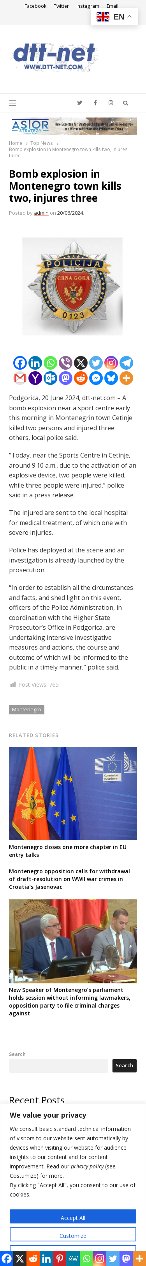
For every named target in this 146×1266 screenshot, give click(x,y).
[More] (126, 378)
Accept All (73, 1217)
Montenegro (26, 709)
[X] (81, 363)
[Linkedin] (35, 363)
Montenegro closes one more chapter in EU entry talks (68, 850)
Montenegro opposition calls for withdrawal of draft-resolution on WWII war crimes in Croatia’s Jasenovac (69, 878)
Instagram (87, 6)
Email (112, 6)
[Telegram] (126, 363)
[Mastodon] (65, 378)
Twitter (61, 6)
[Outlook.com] (50, 378)
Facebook (35, 6)
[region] (73, 1184)
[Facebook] (20, 363)
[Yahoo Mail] (35, 378)
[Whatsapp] (50, 363)
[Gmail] (20, 378)
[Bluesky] (111, 378)
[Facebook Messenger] (96, 378)
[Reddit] (81, 378)
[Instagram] (111, 363)
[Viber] (65, 363)
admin (41, 212)
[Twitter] (96, 363)
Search (17, 1054)
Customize (73, 1235)
